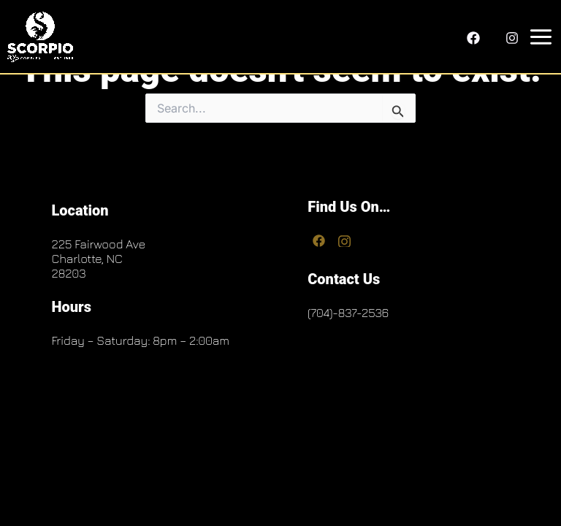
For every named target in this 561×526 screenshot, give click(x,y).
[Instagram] (512, 38)
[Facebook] (473, 38)
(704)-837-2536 (348, 312)
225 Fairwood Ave (98, 244)
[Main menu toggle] (538, 37)
